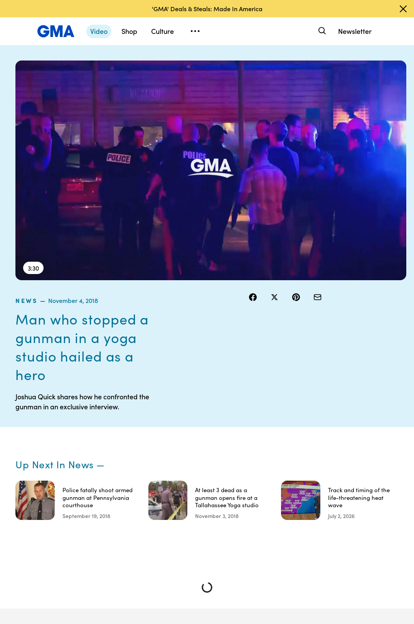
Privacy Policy (235, 462)
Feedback (278, 501)
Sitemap (358, 424)
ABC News (323, 438)
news (258, 65)
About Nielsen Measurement (282, 469)
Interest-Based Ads (278, 448)
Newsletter (355, 31)
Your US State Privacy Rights (282, 427)
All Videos (322, 466)
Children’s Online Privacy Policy (238, 532)
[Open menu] (195, 31)
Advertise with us (238, 559)
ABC (316, 452)
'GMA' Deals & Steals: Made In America (207, 8)
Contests (237, 424)
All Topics (322, 480)
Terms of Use (236, 441)
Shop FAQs (324, 424)
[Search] (321, 31)
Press (272, 487)
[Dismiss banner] (403, 8)
